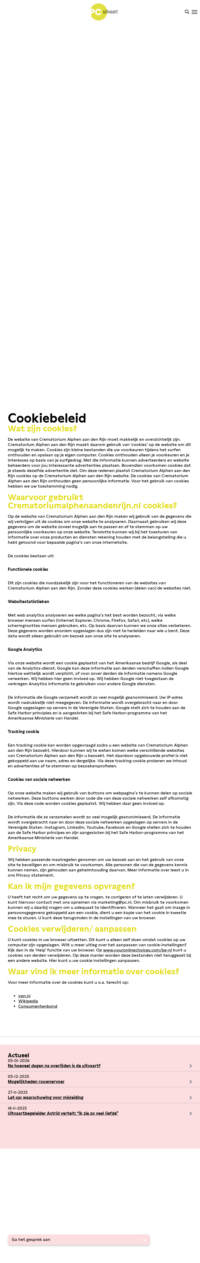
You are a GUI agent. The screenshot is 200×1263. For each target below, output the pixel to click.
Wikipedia (28, 1001)
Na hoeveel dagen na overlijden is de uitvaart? (54, 1065)
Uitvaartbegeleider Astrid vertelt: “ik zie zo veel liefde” (63, 1113)
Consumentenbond (37, 1006)
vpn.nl (24, 995)
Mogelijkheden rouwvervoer (36, 1081)
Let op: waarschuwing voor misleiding (45, 1097)
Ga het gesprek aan (31, 1239)
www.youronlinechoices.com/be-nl (137, 950)
